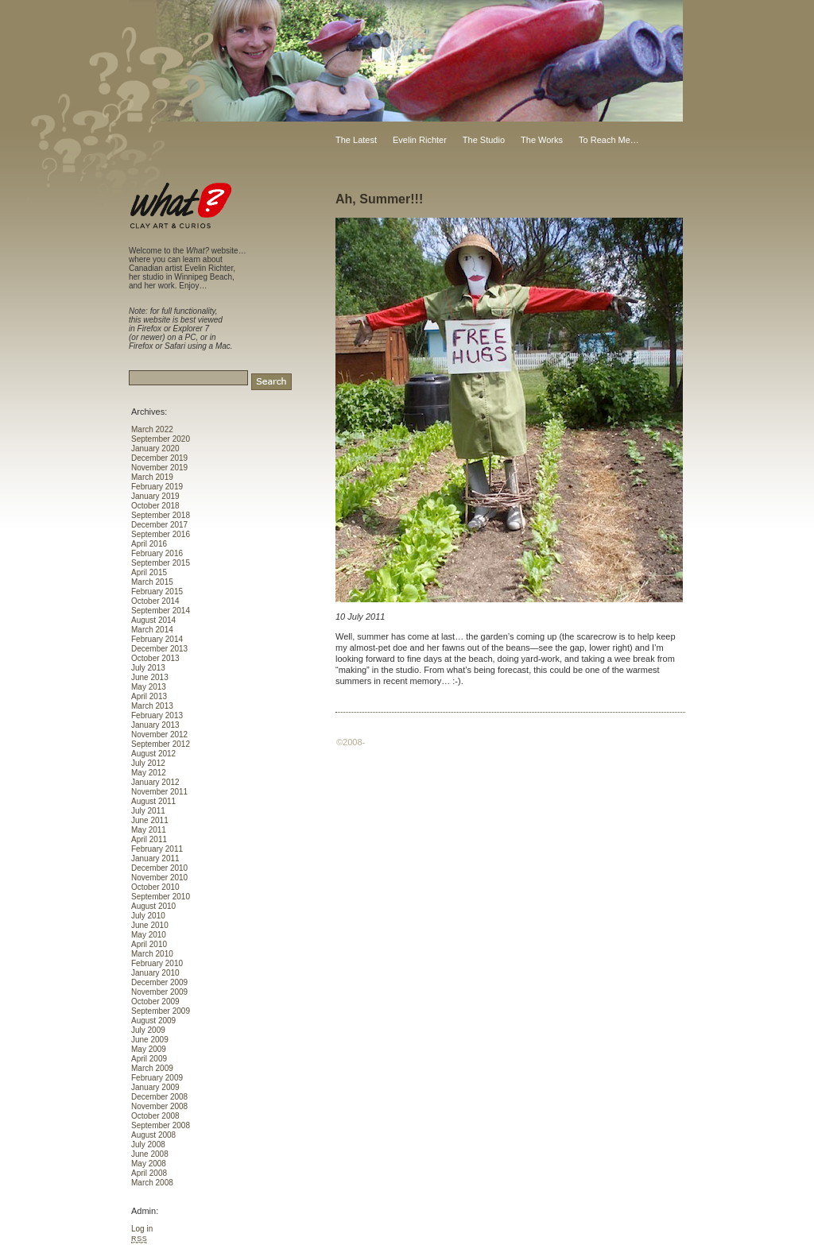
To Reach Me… (609, 140)
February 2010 (157, 963)
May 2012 (148, 772)
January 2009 (155, 1087)
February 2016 (157, 553)
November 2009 (159, 992)
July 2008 (148, 1144)
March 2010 (152, 953)
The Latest (356, 140)
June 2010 (150, 925)
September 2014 (160, 610)
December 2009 (159, 982)
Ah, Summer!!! (379, 199)
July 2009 (148, 1030)
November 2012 (159, 734)
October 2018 (155, 505)
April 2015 (149, 572)
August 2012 (153, 753)
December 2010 (159, 868)
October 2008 (155, 1116)
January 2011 (155, 858)
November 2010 (159, 877)
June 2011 (150, 820)
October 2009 (155, 1001)
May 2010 (148, 934)
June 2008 (150, 1154)
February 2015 (157, 591)
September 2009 (160, 1011)
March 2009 (152, 1068)
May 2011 (148, 829)
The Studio (484, 140)
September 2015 (160, 563)
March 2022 (152, 429)
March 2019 (152, 477)
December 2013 (159, 648)
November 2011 (159, 791)
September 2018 (160, 515)
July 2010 (148, 915)
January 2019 (155, 496)
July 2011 (148, 810)
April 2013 (149, 696)
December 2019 (159, 458)
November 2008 (159, 1106)
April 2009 (149, 1058)
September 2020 (160, 439)
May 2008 (148, 1163)
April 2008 (149, 1173)
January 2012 (155, 782)
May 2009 (148, 1049)
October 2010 (155, 887)
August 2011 (153, 801)
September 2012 (160, 744)
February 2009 (157, 1077)
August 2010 (153, 906)
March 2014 (152, 629)
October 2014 (155, 601)
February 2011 (157, 849)
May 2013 (148, 686)
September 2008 (160, 1125)
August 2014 (153, 620)
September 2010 (160, 896)
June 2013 (150, 677)
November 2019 (159, 467)
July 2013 (148, 667)
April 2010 (149, 944)
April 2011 (149, 839)
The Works (542, 140)
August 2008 (153, 1135)
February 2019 (157, 486)
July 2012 (148, 763)
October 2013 (155, 658)
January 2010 (155, 973)
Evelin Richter (420, 140)
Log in (142, 1228)
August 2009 (153, 1020)
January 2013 (155, 725)
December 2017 (159, 524)
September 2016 (160, 534)
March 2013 (152, 706)
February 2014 (157, 639)
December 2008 (159, 1096)
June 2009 (150, 1039)
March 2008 (152, 1182)
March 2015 (152, 582)
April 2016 (149, 543)
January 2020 (155, 448)
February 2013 (157, 715)
